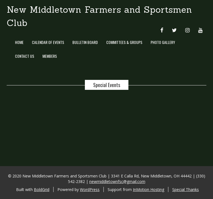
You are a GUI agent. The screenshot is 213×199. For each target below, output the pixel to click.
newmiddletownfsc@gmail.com (117, 181)
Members (49, 56)
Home (19, 42)
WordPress (90, 189)
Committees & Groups (124, 42)
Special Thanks (185, 189)
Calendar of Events (48, 42)
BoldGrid (41, 189)
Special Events (106, 84)
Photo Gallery (163, 42)
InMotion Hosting (148, 189)
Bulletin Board (85, 42)
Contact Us (24, 56)
